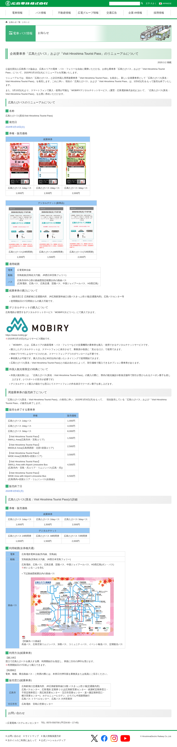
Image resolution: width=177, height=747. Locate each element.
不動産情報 (64, 12)
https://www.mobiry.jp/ (16, 335)
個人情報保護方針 (51, 736)
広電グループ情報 (88, 12)
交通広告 (111, 12)
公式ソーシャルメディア (52, 740)
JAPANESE (165, 3)
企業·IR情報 (135, 12)
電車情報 (17, 12)
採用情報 (159, 12)
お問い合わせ (13, 736)
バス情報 (41, 12)
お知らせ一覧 (14, 22)
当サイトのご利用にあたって (21, 740)
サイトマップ (31, 736)
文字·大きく (151, 3)
